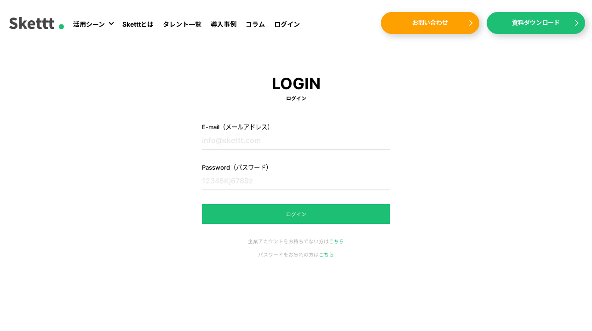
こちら (336, 242)
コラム (255, 24)
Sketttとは (138, 24)
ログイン (287, 24)
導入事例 (223, 24)
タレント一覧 (182, 24)
